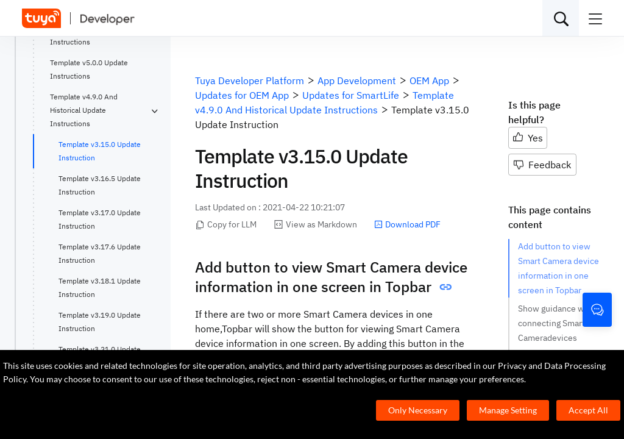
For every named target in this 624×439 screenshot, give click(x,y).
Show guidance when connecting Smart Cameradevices (558, 323)
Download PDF (407, 224)
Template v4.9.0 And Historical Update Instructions (84, 110)
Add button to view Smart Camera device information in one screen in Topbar (558, 268)
